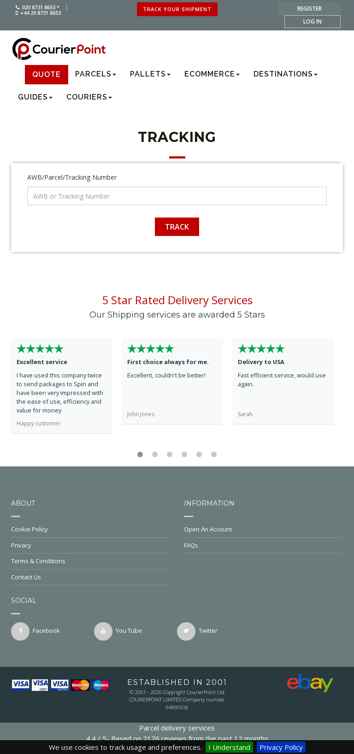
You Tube (118, 631)
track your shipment (177, 9)
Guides (35, 97)
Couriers (89, 97)
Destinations (286, 74)
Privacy (90, 545)
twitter (197, 631)
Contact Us (90, 577)
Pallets (150, 74)
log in (312, 21)
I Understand (229, 747)
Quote (46, 74)
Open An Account (263, 529)
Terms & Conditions (90, 561)
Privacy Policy (281, 747)
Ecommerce (212, 74)
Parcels (95, 74)
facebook (35, 631)
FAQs (263, 545)
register (309, 8)
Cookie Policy (90, 529)
